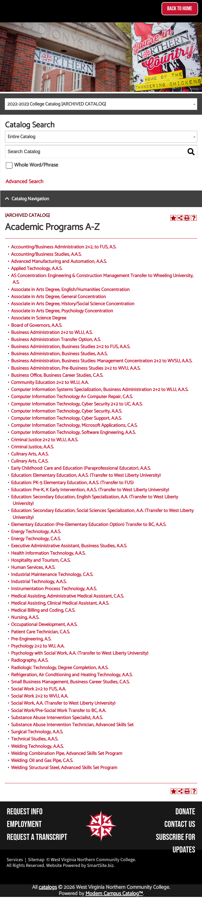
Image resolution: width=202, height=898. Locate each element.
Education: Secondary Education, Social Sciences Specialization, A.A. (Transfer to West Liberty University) (102, 514)
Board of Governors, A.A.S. (36, 325)
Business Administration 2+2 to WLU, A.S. (52, 333)
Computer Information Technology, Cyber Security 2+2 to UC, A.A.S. (77, 404)
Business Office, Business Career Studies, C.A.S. (57, 375)
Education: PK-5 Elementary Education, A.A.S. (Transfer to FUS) (72, 483)
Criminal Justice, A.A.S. (32, 447)
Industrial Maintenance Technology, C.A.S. (52, 575)
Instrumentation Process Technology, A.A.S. (54, 589)
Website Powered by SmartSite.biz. (80, 865)
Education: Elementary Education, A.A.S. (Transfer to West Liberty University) (86, 475)
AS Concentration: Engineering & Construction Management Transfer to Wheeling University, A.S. (102, 279)
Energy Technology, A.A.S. (36, 532)
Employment (24, 824)
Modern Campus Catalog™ (114, 893)
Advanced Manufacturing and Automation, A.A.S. (59, 261)
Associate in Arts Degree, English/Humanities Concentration (70, 290)
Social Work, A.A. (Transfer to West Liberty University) (63, 703)
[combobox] (101, 104)
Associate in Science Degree (38, 318)
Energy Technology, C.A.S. (36, 539)
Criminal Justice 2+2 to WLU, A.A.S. (44, 440)
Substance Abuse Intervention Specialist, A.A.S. (57, 718)
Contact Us (179, 824)
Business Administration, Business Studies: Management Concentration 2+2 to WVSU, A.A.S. (101, 361)
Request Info (25, 812)
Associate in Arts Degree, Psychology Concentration (62, 311)
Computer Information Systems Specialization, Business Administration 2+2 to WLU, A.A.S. (99, 390)
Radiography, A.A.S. (29, 660)
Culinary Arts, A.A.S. (30, 454)
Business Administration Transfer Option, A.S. (56, 340)
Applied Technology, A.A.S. (36, 269)
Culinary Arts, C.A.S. (29, 461)
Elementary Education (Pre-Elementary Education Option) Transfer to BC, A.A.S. (88, 525)
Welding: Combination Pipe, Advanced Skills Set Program (66, 753)
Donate (185, 812)
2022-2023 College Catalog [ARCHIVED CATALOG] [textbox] (56, 104)
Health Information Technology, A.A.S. (48, 553)
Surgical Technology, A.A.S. (37, 732)
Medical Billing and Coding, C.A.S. (43, 610)
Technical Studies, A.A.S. (34, 739)
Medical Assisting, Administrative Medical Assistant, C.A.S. (67, 596)
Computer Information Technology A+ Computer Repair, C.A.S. (72, 397)
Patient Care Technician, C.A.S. (40, 632)
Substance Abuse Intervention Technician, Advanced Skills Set (72, 725)
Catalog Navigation (30, 199)
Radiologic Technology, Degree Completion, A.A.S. (59, 668)
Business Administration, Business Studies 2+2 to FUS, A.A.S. (70, 347)
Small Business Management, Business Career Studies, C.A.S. (70, 682)
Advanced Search (24, 181)
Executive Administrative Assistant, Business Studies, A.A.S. (69, 546)
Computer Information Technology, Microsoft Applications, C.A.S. (74, 425)
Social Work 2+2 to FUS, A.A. (38, 689)
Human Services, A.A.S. (33, 567)
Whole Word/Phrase (36, 165)
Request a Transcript (37, 837)
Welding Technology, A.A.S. (37, 746)
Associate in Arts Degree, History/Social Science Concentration (72, 304)
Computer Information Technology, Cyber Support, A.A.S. (66, 418)
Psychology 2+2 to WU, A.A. (37, 646)
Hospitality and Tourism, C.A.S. (40, 560)
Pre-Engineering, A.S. (31, 639)
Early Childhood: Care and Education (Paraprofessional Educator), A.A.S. (81, 468)
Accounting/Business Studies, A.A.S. (46, 254)
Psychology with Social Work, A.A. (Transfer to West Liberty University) (79, 653)
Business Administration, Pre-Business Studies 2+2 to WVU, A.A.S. (75, 368)
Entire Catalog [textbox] (21, 137)
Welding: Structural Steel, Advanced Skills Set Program (64, 768)
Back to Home (179, 8)
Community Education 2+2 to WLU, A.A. (50, 383)
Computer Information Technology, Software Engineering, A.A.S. (73, 433)
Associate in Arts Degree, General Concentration (58, 297)
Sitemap (36, 859)
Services (15, 859)
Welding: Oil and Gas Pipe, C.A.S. (42, 761)
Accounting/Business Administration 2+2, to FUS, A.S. (63, 247)
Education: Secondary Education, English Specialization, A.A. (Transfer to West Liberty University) (94, 500)
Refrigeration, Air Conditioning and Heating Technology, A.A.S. (72, 675)
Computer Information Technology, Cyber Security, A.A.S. (66, 411)
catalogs (48, 887)
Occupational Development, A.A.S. (44, 625)
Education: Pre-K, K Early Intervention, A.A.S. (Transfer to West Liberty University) (90, 490)
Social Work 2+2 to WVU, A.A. (39, 696)
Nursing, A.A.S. (25, 617)
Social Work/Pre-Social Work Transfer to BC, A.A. (58, 711)
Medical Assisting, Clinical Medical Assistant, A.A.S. (60, 603)
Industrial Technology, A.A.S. (39, 582)
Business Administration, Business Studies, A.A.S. (59, 354)
